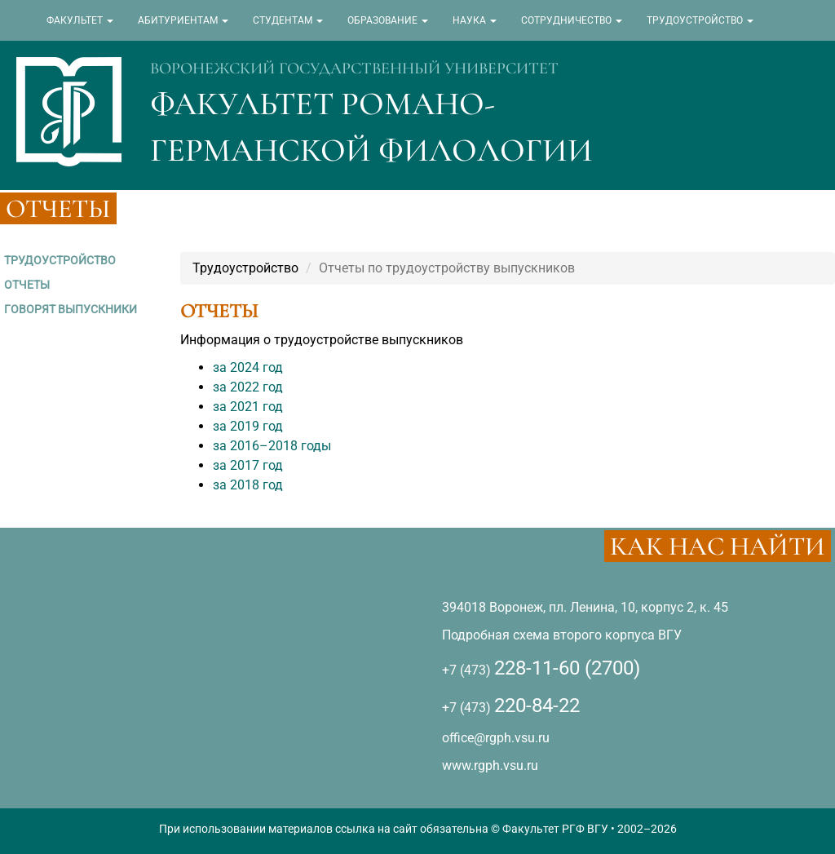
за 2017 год (248, 465)
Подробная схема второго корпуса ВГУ (562, 635)
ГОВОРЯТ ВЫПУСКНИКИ (70, 309)
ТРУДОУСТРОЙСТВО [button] (700, 20)
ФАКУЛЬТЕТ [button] (79, 20)
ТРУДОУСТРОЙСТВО (60, 260)
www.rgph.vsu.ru (490, 765)
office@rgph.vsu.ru (496, 738)
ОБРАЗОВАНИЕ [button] (387, 20)
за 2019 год (248, 426)
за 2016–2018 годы (272, 446)
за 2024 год (248, 367)
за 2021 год (248, 406)
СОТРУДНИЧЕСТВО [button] (571, 20)
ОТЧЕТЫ (27, 284)
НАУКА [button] (475, 20)
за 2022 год (248, 387)
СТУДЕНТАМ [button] (288, 20)
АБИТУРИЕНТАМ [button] (183, 20)
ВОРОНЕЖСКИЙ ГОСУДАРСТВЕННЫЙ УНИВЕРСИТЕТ (354, 68)
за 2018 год (248, 485)
